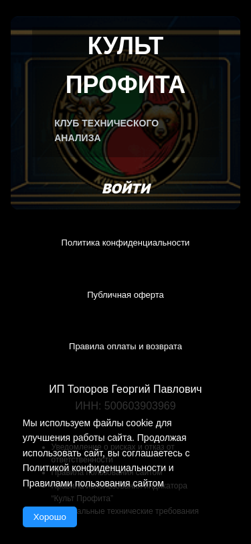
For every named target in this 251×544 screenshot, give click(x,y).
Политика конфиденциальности (126, 243)
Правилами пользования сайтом (93, 483)
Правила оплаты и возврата (125, 346)
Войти (125, 189)
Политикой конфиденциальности (94, 467)
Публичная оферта (125, 295)
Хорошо (49, 517)
